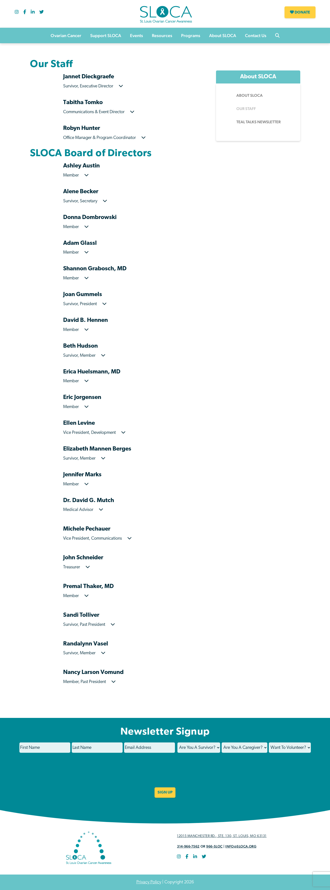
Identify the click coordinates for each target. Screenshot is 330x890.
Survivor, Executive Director (93, 86)
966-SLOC (214, 846)
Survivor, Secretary (85, 201)
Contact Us (255, 35)
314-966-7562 (188, 846)
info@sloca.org (240, 846)
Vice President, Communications (97, 538)
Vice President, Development (94, 432)
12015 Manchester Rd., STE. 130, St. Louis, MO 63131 (222, 836)
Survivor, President (85, 304)
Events (136, 35)
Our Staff (246, 108)
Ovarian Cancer (66, 35)
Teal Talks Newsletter (258, 122)
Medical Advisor (83, 509)
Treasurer (76, 567)
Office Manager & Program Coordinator (104, 138)
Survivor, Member (84, 355)
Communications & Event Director (98, 112)
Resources (162, 35)
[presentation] (165, 773)
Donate (300, 12)
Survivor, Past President (89, 624)
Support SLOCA (105, 35)
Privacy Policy (148, 882)
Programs (190, 35)
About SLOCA (222, 35)
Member (76, 175)
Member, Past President (89, 682)
